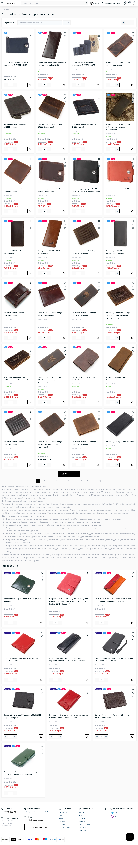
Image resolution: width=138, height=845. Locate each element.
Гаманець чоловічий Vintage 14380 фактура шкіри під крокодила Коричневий (118, 315)
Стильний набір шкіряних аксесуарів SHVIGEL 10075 (83, 63)
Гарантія (82, 818)
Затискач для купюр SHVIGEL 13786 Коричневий (50, 190)
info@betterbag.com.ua (33, 820)
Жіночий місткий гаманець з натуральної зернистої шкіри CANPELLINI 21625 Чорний (67, 659)
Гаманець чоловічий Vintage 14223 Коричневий (118, 63)
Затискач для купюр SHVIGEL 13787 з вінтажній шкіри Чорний (86, 190)
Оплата (81, 815)
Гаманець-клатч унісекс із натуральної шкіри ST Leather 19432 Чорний (114, 659)
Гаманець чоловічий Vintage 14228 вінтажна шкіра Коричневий (118, 127)
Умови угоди (83, 821)
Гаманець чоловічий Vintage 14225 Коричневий (50, 125)
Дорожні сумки (64, 827)
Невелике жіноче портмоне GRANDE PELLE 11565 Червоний (22, 659)
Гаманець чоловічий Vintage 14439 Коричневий (84, 443)
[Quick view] (30, 32)
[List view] (127, 22)
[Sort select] (39, 22)
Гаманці (62, 824)
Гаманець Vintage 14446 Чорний (120, 442)
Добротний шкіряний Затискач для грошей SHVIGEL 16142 (17, 63)
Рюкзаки (62, 821)
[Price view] (131, 22)
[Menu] (2, 3)
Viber (114, 816)
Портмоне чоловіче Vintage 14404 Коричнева (83, 378)
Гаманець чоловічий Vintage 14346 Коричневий (15, 190)
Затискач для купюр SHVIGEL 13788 (118, 190)
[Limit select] (67, 22)
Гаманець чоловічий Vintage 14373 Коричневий (15, 314)
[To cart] (29, 85)
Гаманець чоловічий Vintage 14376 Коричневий (84, 314)
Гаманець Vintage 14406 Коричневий (116, 378)
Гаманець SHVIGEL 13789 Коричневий (14, 252)
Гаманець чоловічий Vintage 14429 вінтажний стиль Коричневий (50, 444)
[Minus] (6, 85)
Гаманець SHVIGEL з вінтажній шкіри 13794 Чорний (119, 252)
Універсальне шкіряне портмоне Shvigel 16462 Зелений (23, 600)
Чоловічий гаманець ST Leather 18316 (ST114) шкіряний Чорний (23, 716)
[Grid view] (123, 22)
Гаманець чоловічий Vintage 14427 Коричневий (15, 443)
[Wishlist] (30, 36)
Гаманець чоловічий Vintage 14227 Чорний (84, 125)
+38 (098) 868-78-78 (9, 812)
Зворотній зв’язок (85, 824)
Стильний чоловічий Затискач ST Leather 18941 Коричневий (112, 716)
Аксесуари (63, 812)
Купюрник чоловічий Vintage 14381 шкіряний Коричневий (16, 378)
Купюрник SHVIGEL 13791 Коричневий (49, 252)
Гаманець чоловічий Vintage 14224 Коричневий (15, 125)
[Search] (86, 3)
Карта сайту (83, 827)
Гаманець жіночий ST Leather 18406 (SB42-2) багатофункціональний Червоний (114, 600)
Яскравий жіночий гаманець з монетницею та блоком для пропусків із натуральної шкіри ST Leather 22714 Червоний (68, 601)
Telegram (116, 813)
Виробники (83, 830)
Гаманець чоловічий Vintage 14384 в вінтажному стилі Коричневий (50, 379)
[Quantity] (10, 84)
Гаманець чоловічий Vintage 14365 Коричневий (84, 252)
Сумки (61, 815)
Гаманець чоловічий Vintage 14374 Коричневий (50, 314)
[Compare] (30, 39)
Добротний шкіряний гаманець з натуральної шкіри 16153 (52, 63)
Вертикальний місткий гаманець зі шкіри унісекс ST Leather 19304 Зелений (21, 773)
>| (100, 480)
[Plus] (15, 85)
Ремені (61, 818)
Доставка (82, 812)
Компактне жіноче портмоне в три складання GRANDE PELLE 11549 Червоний (68, 716)
